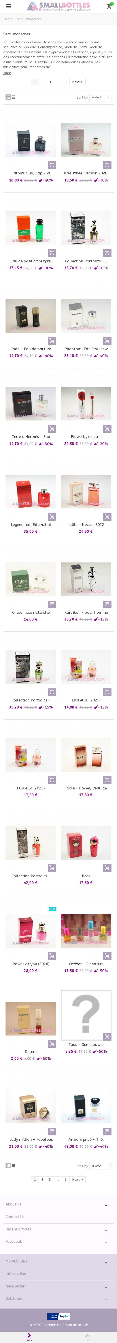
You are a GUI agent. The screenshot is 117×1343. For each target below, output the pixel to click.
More (7, 73)
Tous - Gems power (86, 1044)
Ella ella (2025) (31, 788)
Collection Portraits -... (86, 261)
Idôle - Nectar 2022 (86, 524)
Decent (31, 1051)
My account (17, 1261)
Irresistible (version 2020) (86, 173)
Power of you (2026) (31, 964)
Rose (86, 876)
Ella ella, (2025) (86, 700)
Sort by (82, 97)
